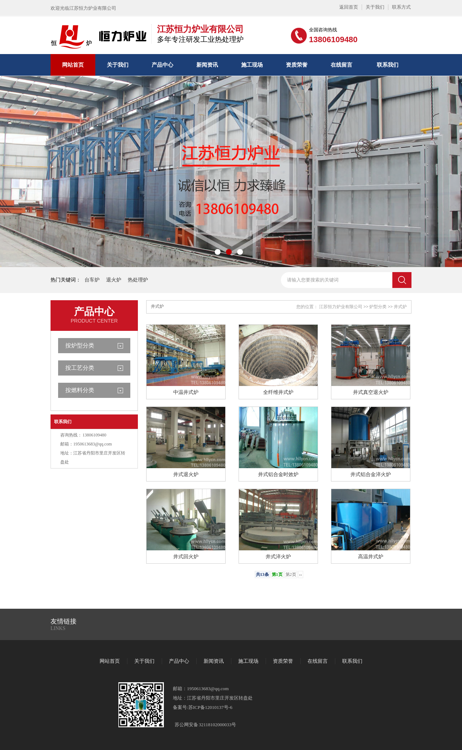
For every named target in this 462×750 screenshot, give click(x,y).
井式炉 (400, 306)
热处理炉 (138, 280)
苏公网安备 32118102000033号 (205, 724)
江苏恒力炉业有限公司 (340, 306)
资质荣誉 (297, 65)
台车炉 (92, 280)
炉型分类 (378, 306)
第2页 (291, 574)
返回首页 (348, 7)
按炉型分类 (79, 345)
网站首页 (73, 65)
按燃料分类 (79, 390)
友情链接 (64, 621)
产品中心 (162, 65)
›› (300, 574)
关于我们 (375, 7)
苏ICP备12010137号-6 (210, 707)
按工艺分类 (79, 368)
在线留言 (341, 65)
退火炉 (113, 280)
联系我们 (387, 65)
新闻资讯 (207, 65)
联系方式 (401, 7)
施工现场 (252, 65)
